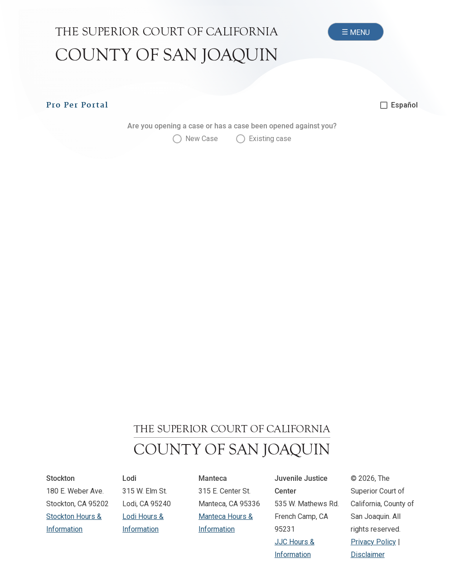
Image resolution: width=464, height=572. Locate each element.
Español (404, 105)
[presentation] (195, 138)
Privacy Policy (373, 542)
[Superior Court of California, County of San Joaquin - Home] (166, 45)
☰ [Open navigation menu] (356, 32)
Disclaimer (368, 554)
